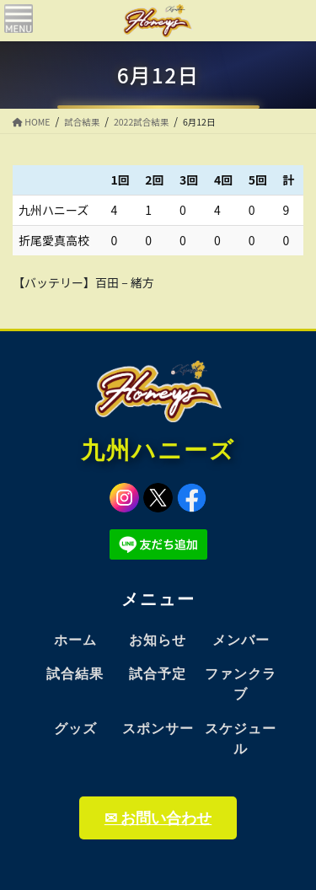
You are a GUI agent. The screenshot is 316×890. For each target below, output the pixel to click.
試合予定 (157, 674)
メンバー (241, 640)
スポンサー (158, 729)
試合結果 (75, 674)
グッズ (75, 729)
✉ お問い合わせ (158, 818)
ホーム (75, 640)
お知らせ (157, 640)
